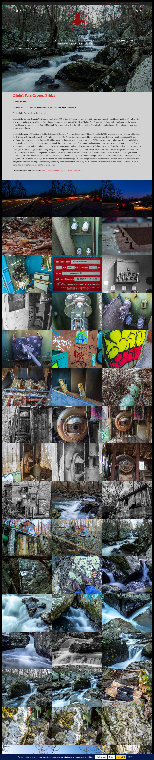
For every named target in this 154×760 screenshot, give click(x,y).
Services (82, 41)
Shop (133, 41)
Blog (39, 41)
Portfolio (73, 41)
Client (47, 41)
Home (21, 41)
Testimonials (95, 41)
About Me (30, 41)
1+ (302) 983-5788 (133, 3)
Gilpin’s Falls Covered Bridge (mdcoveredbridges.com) (61, 171)
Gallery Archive (58, 41)
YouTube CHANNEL (120, 41)
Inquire (106, 41)
